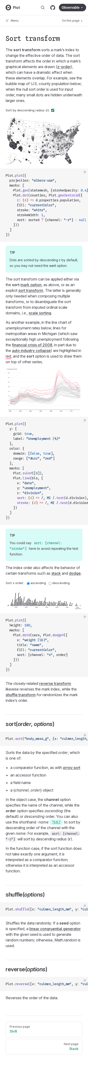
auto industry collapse (31, 350)
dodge (75, 573)
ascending (36, 583)
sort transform (30, 290)
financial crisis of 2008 (32, 345)
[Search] (42, 7)
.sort (71, 767)
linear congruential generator (55, 928)
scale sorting (40, 313)
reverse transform (55, 683)
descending (59, 583)
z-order (64, 66)
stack (56, 573)
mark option (31, 284)
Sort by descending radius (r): (30, 110)
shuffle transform (21, 694)
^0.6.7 (56, 822)
